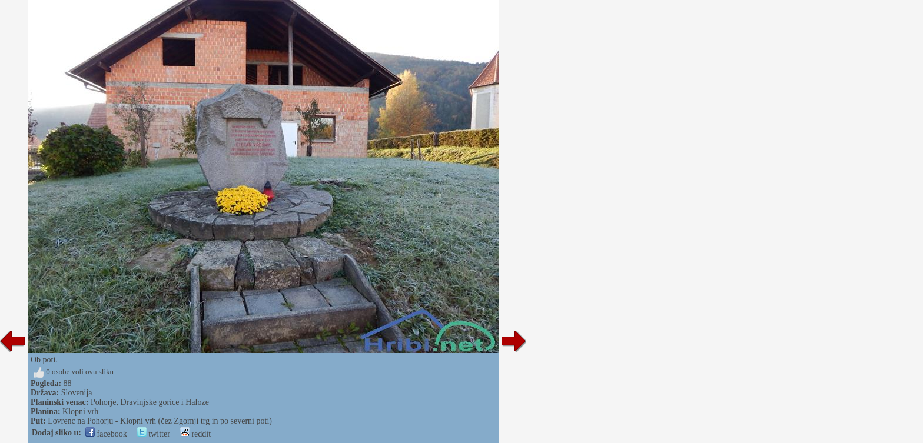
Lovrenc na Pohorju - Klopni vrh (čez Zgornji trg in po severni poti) (160, 421)
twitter (153, 433)
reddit (195, 433)
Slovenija (76, 392)
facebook (106, 433)
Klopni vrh (80, 411)
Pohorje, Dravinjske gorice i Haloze (150, 402)
